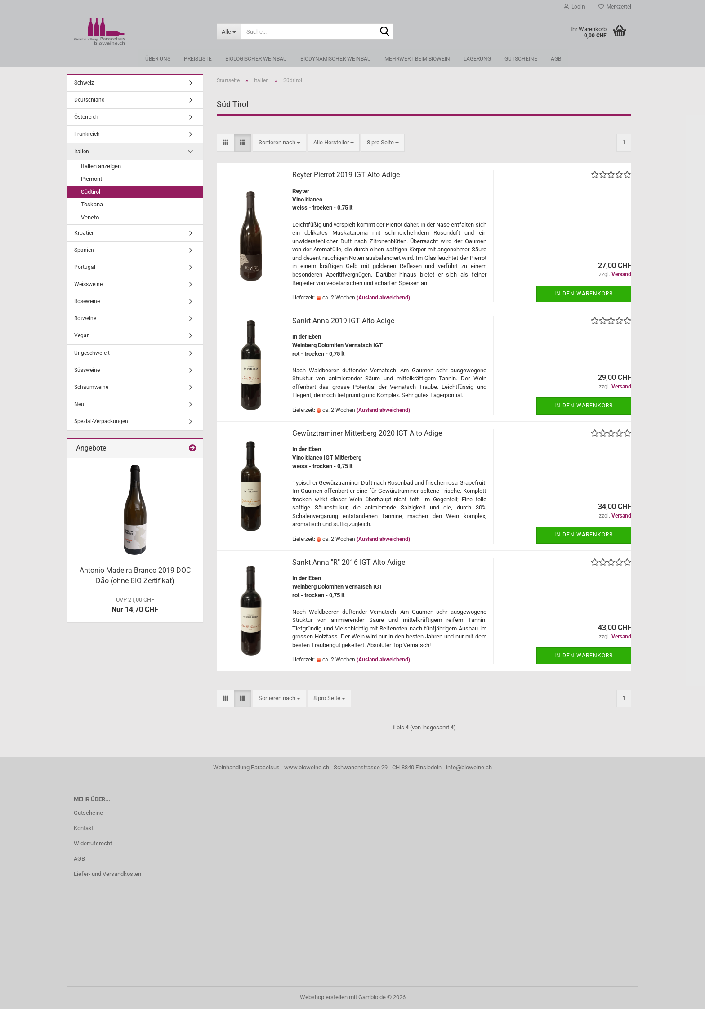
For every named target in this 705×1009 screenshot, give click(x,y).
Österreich (86, 117)
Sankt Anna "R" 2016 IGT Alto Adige (348, 562)
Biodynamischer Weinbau (335, 59)
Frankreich (87, 134)
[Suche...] (229, 31)
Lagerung (477, 59)
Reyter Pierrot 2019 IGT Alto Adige (346, 174)
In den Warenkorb (583, 293)
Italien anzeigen (101, 166)
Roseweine (87, 301)
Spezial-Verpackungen (101, 421)
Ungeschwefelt (92, 353)
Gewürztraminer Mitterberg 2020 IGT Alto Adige (367, 433)
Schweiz (84, 83)
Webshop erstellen (324, 997)
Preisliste (198, 59)
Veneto (90, 217)
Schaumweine (91, 387)
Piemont (91, 178)
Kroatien (84, 233)
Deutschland (89, 100)
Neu (79, 404)
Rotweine (85, 318)
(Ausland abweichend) (383, 298)
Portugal (84, 267)
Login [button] (574, 7)
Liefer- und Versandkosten (107, 874)
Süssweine (87, 370)
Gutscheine (520, 59)
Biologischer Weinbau (256, 59)
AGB (556, 59)
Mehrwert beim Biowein (417, 59)
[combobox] (279, 143)
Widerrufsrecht (93, 843)
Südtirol (90, 191)
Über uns (157, 59)
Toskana (92, 204)
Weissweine (88, 284)
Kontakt (84, 828)
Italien (81, 151)
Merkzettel (614, 7)
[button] (225, 143)
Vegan (82, 335)
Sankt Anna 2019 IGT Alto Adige (343, 321)
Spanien (84, 250)
